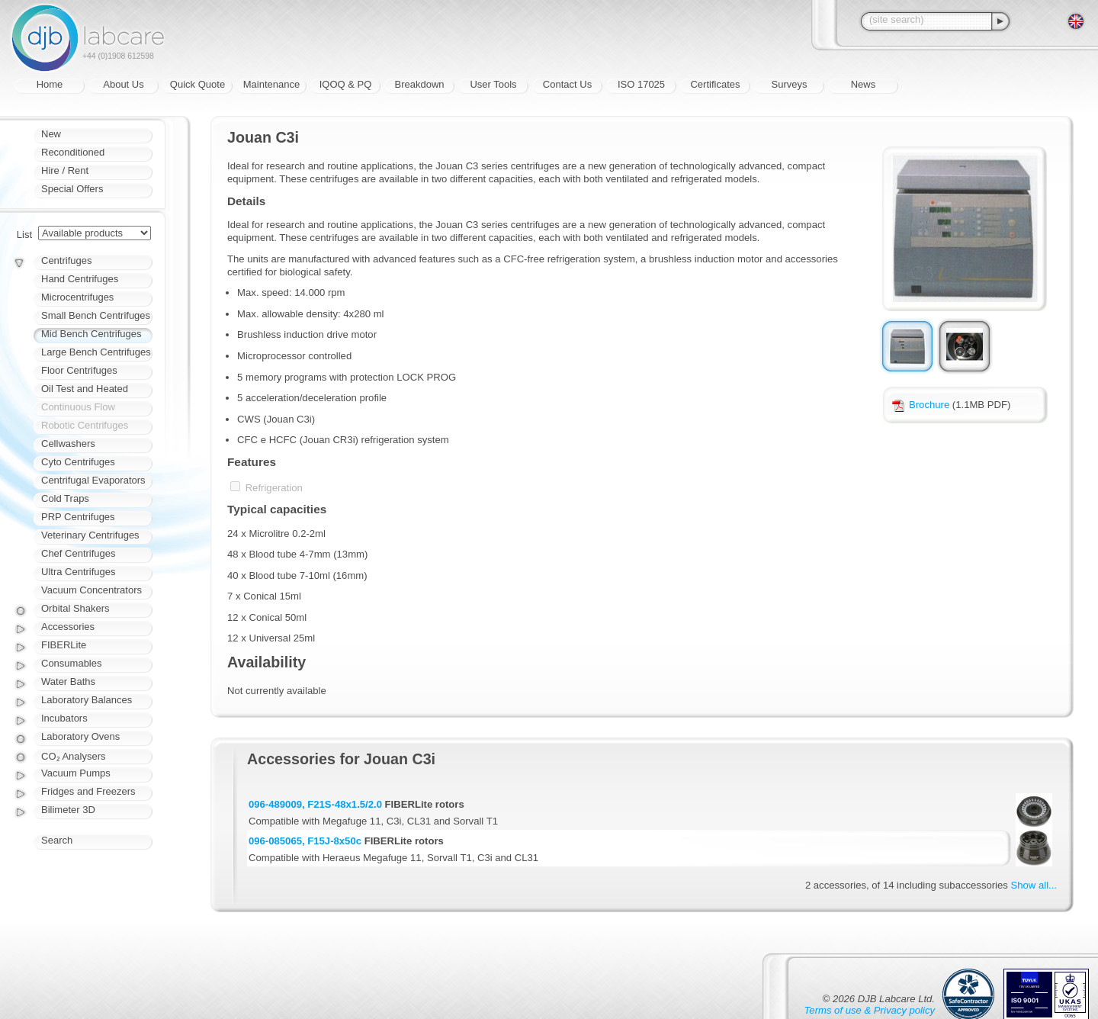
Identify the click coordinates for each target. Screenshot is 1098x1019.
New (51, 134)
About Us (123, 84)
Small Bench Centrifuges (95, 315)
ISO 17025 (641, 84)
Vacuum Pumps (76, 773)
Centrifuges (66, 260)
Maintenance (271, 84)
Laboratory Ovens (80, 736)
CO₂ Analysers (73, 756)
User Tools (493, 84)
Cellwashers (68, 443)
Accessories (68, 626)
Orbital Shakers (75, 608)
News (863, 84)
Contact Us (567, 84)
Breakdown (419, 84)
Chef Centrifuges (78, 553)
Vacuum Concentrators (91, 590)
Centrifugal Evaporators (93, 480)
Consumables (71, 663)
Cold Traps (65, 498)
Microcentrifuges (77, 297)
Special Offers (72, 188)
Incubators (64, 718)
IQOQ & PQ (345, 84)
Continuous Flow (78, 407)
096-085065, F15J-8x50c (305, 841)
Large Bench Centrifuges (96, 352)
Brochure (920, 404)
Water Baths (68, 681)
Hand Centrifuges (79, 278)
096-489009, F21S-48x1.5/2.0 (315, 804)
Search (56, 840)
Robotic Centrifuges (84, 425)
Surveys (789, 84)
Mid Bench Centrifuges (91, 333)
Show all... (1034, 885)
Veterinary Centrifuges (90, 535)
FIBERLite (63, 645)
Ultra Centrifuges (78, 571)
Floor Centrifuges (79, 370)
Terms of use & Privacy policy (869, 1010)
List (24, 234)
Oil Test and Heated (84, 388)
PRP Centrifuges (78, 516)
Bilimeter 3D (68, 809)
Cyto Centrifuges (78, 462)
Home (50, 84)
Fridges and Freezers (88, 791)
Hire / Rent (64, 170)
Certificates (715, 84)
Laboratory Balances (86, 700)
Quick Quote (197, 84)
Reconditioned (72, 152)
